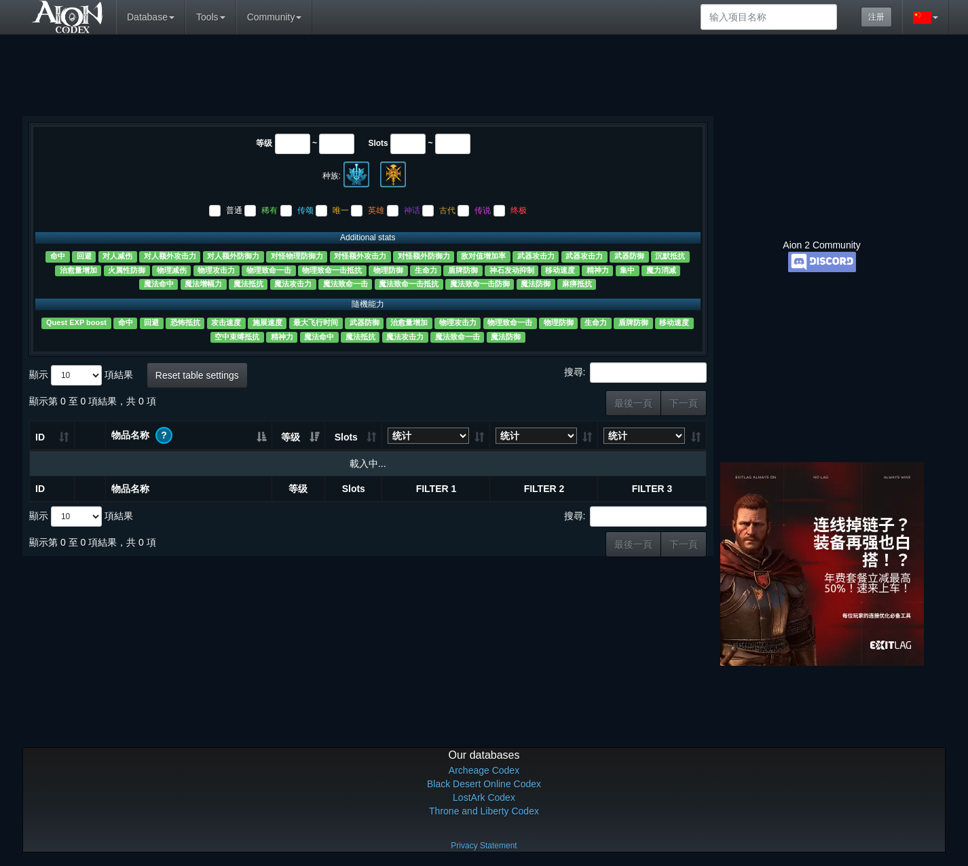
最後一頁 (633, 403)
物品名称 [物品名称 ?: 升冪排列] (141, 435)
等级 (264, 143)
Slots (378, 143)
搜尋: (635, 372)
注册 (876, 17)
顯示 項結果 (81, 375)
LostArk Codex (484, 797)
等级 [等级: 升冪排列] (290, 437)
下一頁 (683, 403)
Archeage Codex (484, 770)
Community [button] (274, 17)
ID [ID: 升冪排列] (40, 437)
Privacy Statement (484, 845)
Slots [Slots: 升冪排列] (346, 437)
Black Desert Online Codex (484, 783)
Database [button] (150, 17)
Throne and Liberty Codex (484, 811)
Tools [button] (210, 17)
